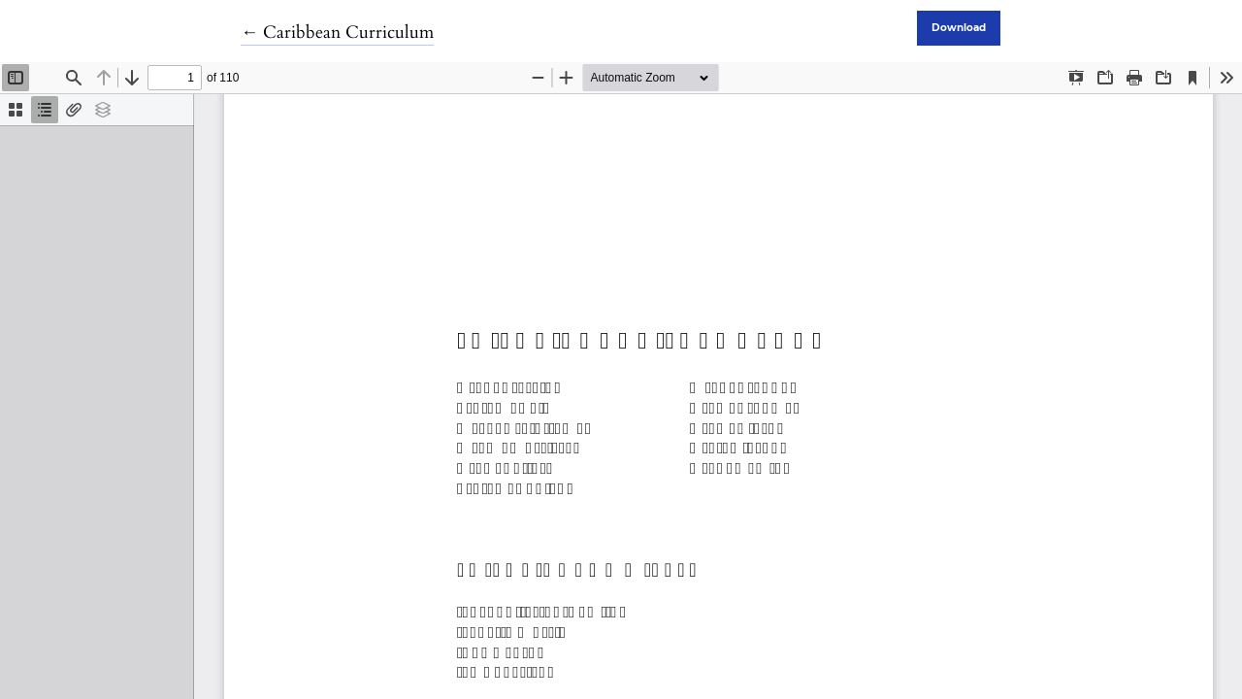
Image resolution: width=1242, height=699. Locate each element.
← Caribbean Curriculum (337, 32)
